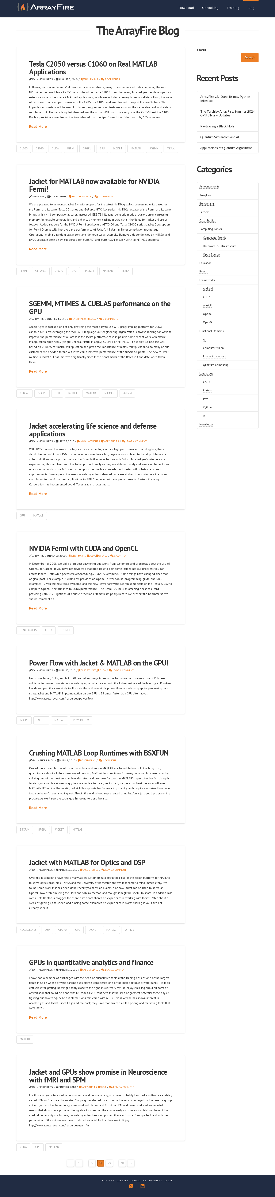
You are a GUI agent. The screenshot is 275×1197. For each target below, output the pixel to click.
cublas (24, 393)
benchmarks (28, 630)
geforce (40, 271)
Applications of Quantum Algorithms (226, 148)
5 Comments (108, 318)
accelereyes (28, 930)
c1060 (23, 148)
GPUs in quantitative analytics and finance (91, 962)
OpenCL (101, 555)
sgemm (153, 148)
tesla (171, 148)
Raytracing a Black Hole (217, 126)
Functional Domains (211, 331)
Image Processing (214, 356)
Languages (206, 373)
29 (109, 1163)
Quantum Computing (216, 365)
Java (205, 399)
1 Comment (119, 555)
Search (201, 50)
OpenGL (208, 322)
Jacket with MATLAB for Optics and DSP (87, 862)
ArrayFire (205, 195)
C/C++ (206, 382)
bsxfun (25, 829)
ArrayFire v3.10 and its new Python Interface (225, 98)
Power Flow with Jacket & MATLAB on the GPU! (98, 663)
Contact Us (138, 1180)
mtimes (109, 393)
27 (92, 1163)
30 (122, 1163)
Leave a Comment (134, 441)
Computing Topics (210, 229)
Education (205, 263)
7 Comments (110, 79)
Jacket (117, 148)
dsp (47, 930)
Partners (155, 1180)
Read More (38, 126)
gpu (102, 148)
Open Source (211, 254)
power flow (81, 720)
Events (203, 271)
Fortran (207, 390)
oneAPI (207, 305)
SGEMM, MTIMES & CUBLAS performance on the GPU (100, 307)
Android (208, 288)
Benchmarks (89, 79)
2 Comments (104, 196)
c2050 (39, 148)
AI (204, 339)
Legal (169, 1180)
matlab (136, 148)
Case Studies (110, 441)
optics (129, 930)
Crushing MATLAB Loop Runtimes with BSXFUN (98, 753)
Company (108, 1180)
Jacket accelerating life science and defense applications (92, 430)
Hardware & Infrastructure (220, 246)
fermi (70, 148)
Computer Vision (213, 348)
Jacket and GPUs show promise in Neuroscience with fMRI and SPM (98, 1076)
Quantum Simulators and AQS (221, 137)
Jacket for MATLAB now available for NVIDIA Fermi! (94, 185)
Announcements (80, 196)
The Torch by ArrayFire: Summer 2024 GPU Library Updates (227, 113)
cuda (55, 148)
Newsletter (206, 424)
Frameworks (207, 280)
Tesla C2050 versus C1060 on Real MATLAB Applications (93, 68)
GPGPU (87, 148)
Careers (204, 212)
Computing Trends (214, 237)
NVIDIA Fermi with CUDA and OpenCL (83, 548)
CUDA (92, 318)
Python (207, 407)
